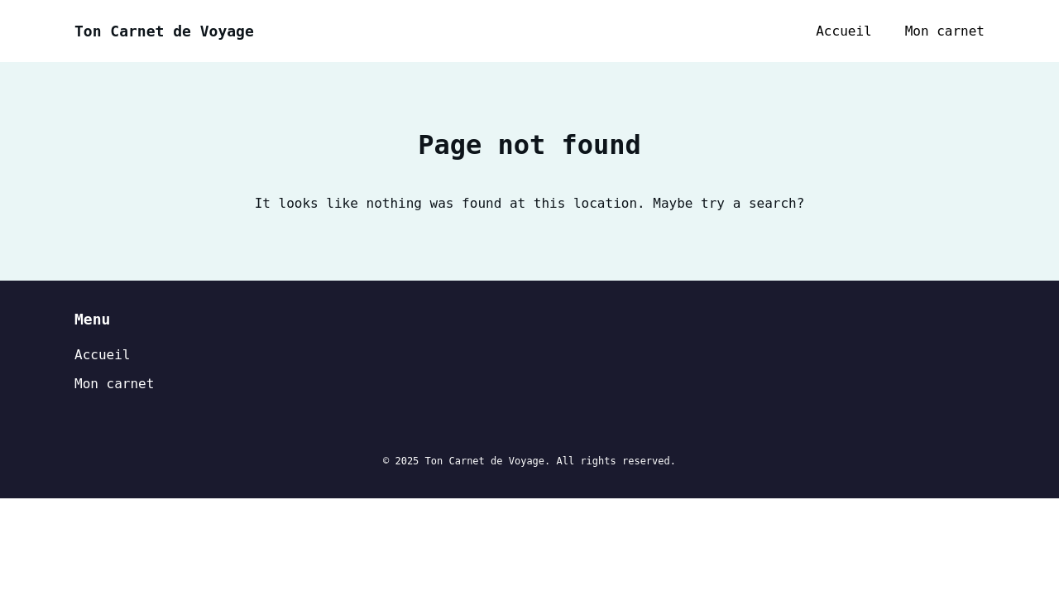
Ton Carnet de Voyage (164, 31)
